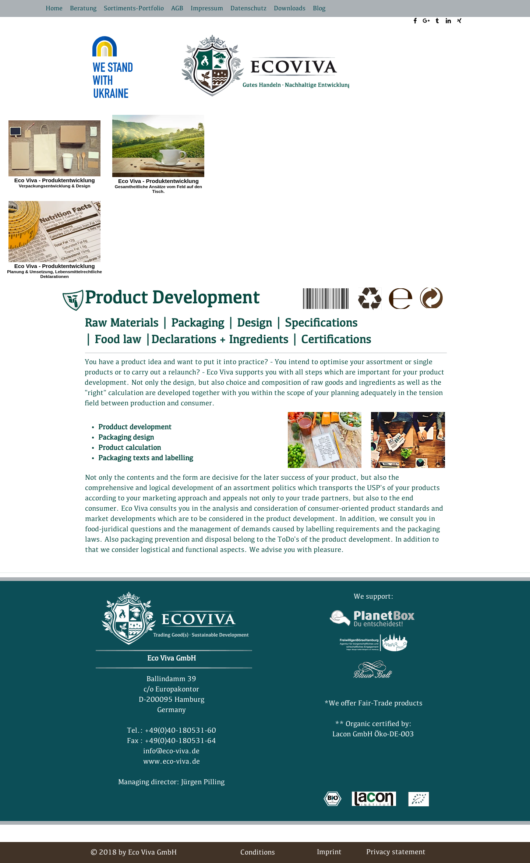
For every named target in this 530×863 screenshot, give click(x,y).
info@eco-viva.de (171, 751)
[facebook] (415, 20)
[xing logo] (459, 20)
